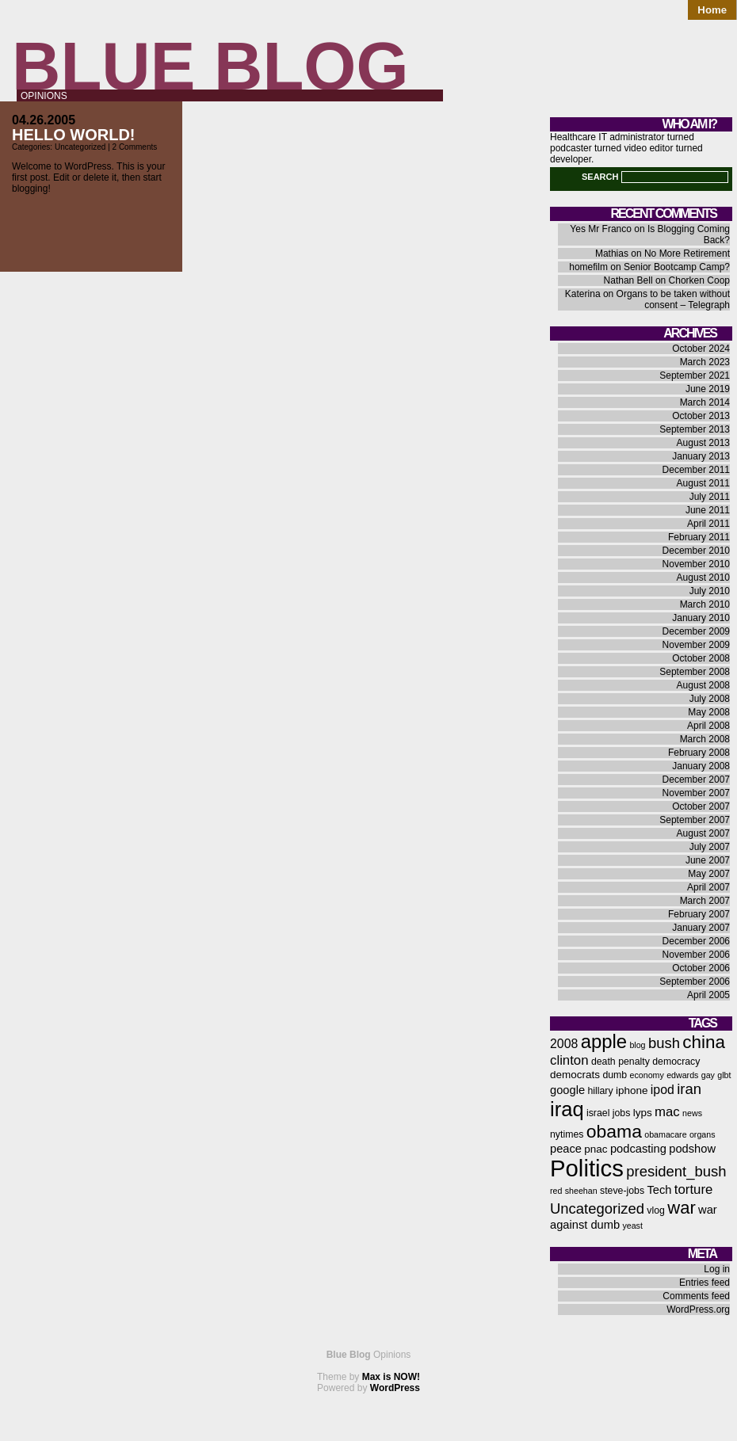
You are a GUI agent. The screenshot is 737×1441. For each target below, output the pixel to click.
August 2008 (703, 685)
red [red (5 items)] (556, 1190)
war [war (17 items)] (681, 1208)
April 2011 (708, 523)
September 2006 (694, 981)
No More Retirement (687, 253)
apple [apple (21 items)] (604, 1041)
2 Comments (135, 147)
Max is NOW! (391, 1376)
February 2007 (699, 914)
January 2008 (701, 766)
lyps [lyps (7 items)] (642, 1113)
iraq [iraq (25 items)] (567, 1109)
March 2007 (705, 900)
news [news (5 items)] (692, 1113)
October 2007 (701, 806)
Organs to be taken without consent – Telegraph (673, 299)
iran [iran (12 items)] (689, 1089)
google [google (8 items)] (567, 1090)
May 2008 (709, 712)
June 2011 (707, 510)
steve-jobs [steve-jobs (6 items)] (622, 1190)
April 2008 (708, 725)
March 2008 (705, 739)
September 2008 (694, 671)
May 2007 (709, 873)
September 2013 (694, 429)
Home (712, 10)
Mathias (611, 253)
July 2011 (709, 496)
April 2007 (708, 887)
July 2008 (709, 698)
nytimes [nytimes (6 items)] (566, 1134)
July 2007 (709, 846)
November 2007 (696, 793)
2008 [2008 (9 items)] (564, 1043)
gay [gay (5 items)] (708, 1075)
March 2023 (705, 362)
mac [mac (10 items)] (667, 1111)
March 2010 (705, 604)
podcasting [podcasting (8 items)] (638, 1148)
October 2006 (701, 968)
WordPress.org (698, 1309)
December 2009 (696, 631)
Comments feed (696, 1296)
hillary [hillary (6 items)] (600, 1090)
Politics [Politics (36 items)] (587, 1168)
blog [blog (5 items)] (637, 1045)
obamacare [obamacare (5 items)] (665, 1134)
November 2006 (696, 954)
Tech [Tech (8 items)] (659, 1190)
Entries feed (704, 1282)
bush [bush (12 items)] (664, 1043)
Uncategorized (80, 147)
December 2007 (696, 779)
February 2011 (699, 537)
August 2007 (703, 833)
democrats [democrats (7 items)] (575, 1075)
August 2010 (703, 577)
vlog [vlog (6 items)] (656, 1210)
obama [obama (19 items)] (614, 1131)
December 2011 (696, 469)
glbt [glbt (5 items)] (724, 1075)
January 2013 (701, 456)
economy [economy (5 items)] (647, 1075)
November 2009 (696, 644)
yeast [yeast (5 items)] (632, 1225)
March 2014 (705, 402)
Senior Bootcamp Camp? (677, 267)
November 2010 (696, 564)
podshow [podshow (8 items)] (692, 1148)
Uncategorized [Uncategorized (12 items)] (597, 1208)
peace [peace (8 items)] (566, 1148)
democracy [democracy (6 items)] (676, 1061)
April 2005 (708, 995)
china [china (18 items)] (703, 1042)
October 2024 (701, 348)
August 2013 (703, 442)
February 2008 (699, 752)
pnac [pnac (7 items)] (595, 1149)
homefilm (588, 267)
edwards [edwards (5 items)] (682, 1075)
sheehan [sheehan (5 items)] (581, 1190)
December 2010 (696, 550)
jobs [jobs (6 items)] (622, 1113)
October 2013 (701, 415)
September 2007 (694, 819)
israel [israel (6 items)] (597, 1113)
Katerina (583, 293)
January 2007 (701, 927)
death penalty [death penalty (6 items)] (620, 1061)
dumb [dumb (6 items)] (614, 1075)
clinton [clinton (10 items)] (569, 1060)
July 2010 (709, 591)
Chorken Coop (699, 280)
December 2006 (696, 941)
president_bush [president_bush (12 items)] (676, 1171)
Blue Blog (210, 66)
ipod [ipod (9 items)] (662, 1089)
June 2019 (707, 389)
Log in (717, 1269)
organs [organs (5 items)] (702, 1134)
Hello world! (74, 134)
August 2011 (703, 483)
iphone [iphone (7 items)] (632, 1090)
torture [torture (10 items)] (693, 1189)
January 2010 (701, 617)
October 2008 (701, 658)
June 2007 (707, 860)
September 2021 (694, 375)
